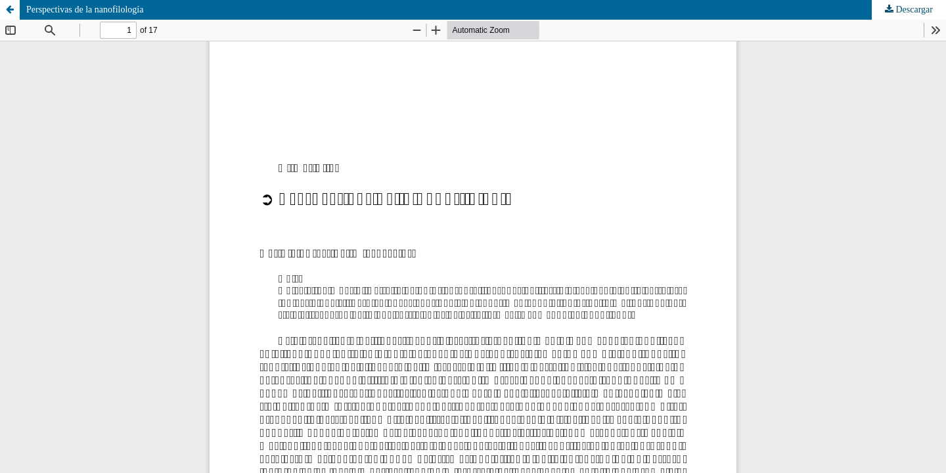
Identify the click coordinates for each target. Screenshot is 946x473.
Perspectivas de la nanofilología (84, 9)
